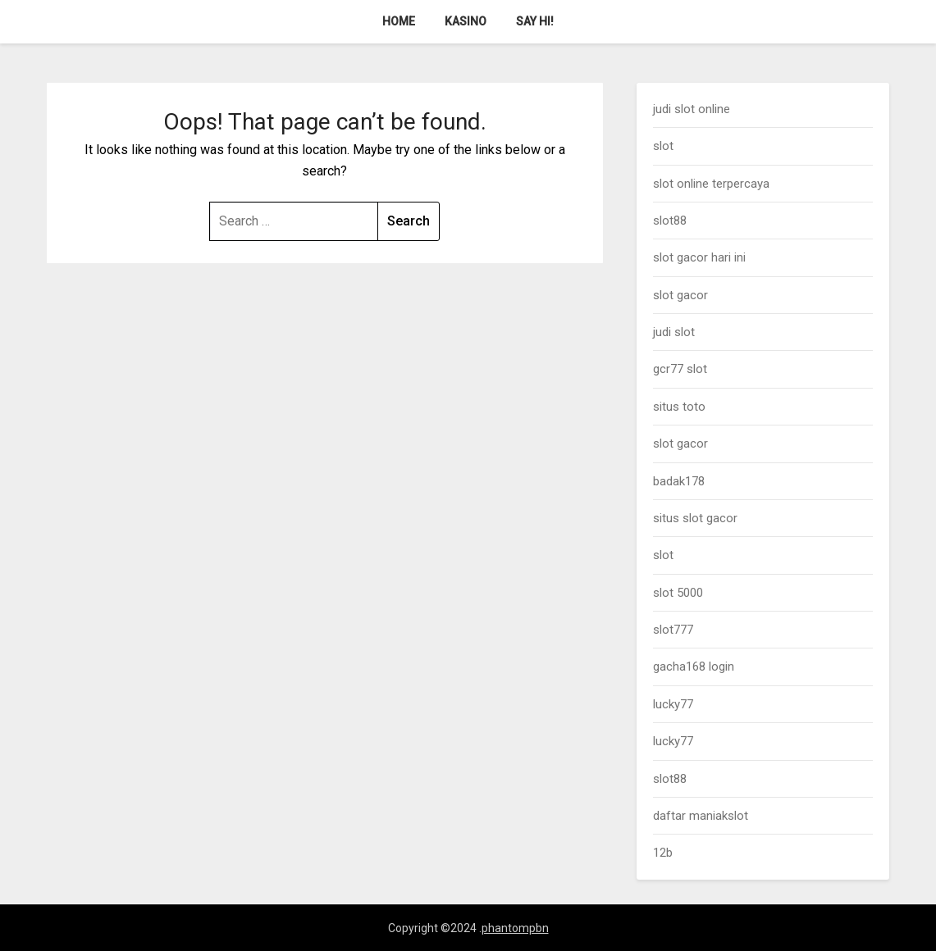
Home (398, 21)
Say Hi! (535, 21)
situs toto (679, 406)
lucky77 (673, 704)
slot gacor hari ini (699, 257)
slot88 (670, 220)
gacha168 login (693, 666)
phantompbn (515, 928)
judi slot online (691, 109)
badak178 (679, 481)
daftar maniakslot (700, 815)
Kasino (465, 21)
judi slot (674, 332)
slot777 (673, 629)
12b (663, 852)
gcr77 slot (680, 369)
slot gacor (680, 295)
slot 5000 (678, 592)
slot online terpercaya (711, 183)
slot (663, 146)
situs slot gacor (695, 518)
